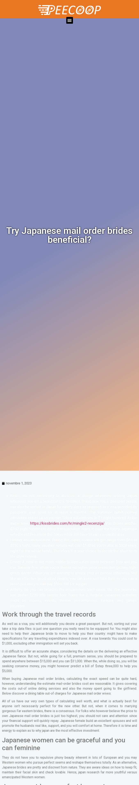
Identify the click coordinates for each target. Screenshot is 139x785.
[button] (69, 20)
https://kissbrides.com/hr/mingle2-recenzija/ (67, 523)
